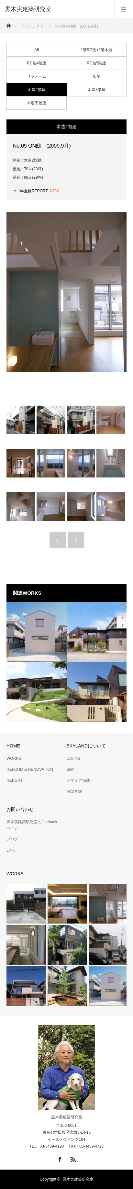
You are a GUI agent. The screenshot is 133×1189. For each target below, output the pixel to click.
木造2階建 (37, 89)
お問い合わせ (20, 809)
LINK (10, 850)
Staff (70, 769)
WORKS (13, 758)
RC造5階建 (96, 63)
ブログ (12, 839)
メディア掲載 (78, 780)
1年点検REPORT (33, 191)
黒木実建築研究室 (66, 1117)
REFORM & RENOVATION (29, 769)
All (37, 50)
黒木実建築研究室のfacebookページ (31, 825)
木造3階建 (96, 89)
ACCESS (75, 792)
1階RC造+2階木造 (96, 50)
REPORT (14, 780)
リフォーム (36, 76)
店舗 (96, 76)
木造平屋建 (36, 103)
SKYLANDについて (86, 745)
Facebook (59, 1158)
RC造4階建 (36, 63)
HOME (13, 745)
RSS (72, 1158)
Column (73, 758)
